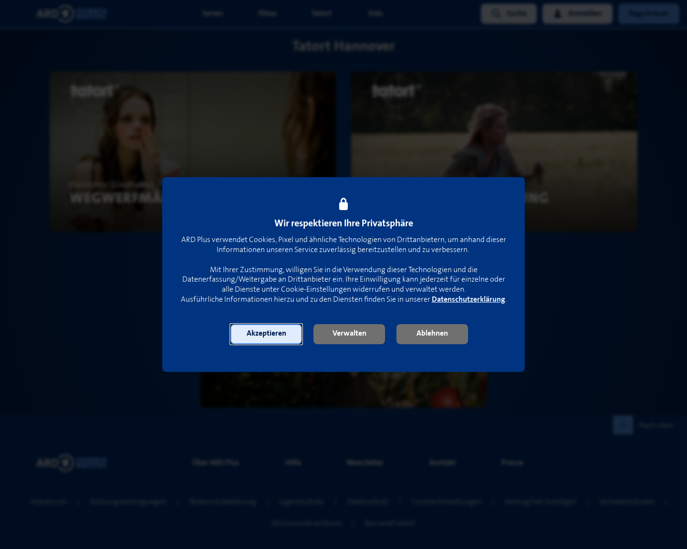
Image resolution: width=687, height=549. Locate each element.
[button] (266, 334)
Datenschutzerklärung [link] (468, 299)
